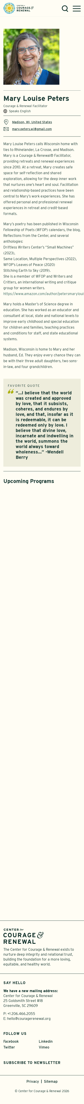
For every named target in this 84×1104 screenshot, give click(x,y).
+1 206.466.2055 (21, 1014)
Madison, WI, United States (27, 124)
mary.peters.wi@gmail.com (27, 131)
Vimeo (44, 1047)
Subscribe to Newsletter (31, 1063)
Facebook (11, 1041)
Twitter (9, 1047)
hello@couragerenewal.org (29, 1019)
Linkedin (46, 1041)
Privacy (32, 1081)
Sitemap (51, 1081)
